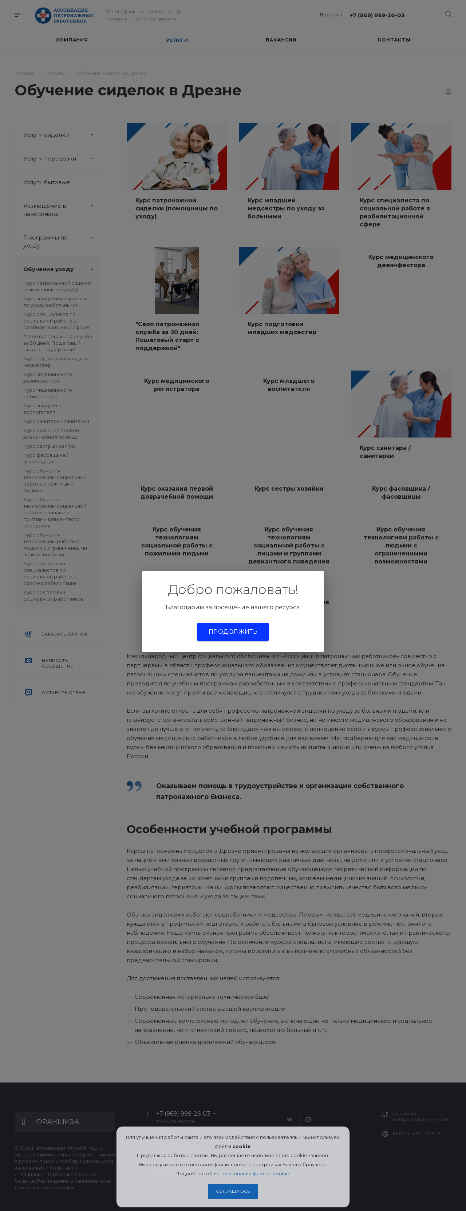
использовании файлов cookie (251, 1173)
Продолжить (233, 631)
